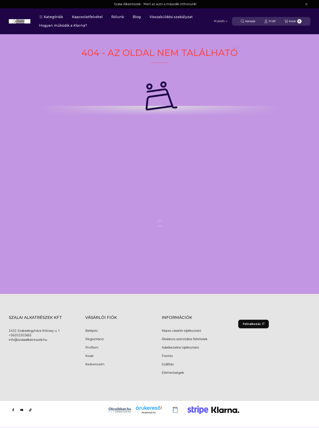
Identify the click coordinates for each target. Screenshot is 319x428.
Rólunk (117, 17)
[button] (51, 17)
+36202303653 (20, 335)
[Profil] (270, 21)
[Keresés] (248, 21)
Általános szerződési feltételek (184, 339)
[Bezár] (306, 4)
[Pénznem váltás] (220, 21)
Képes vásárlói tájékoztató (181, 331)
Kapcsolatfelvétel (87, 17)
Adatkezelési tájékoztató (180, 347)
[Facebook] (13, 410)
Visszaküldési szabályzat (171, 17)
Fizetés (167, 356)
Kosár (89, 356)
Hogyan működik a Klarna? (63, 25)
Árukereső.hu (149, 412)
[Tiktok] (30, 410)
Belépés (91, 331)
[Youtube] (21, 410)
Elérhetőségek (173, 373)
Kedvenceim (94, 364)
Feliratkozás (253, 324)
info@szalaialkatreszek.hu (28, 340)
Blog (137, 17)
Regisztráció (94, 339)
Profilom (91, 347)
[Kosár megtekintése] (293, 21)
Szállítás (168, 364)
